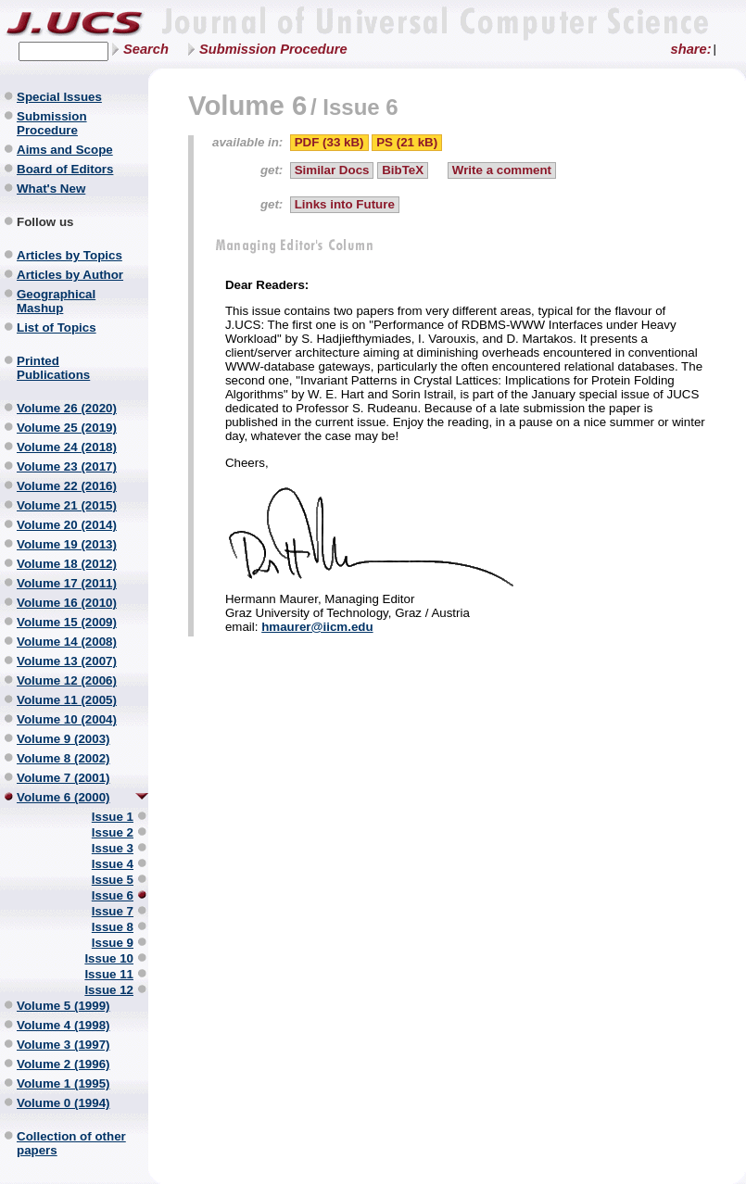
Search (146, 49)
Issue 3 (112, 848)
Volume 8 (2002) (63, 758)
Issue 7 (112, 911)
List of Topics (56, 327)
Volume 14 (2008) (67, 642)
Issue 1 (112, 817)
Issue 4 (112, 864)
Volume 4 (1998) (63, 1025)
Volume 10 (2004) (67, 719)
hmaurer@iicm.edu (317, 627)
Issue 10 (108, 958)
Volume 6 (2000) (63, 797)
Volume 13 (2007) (67, 661)
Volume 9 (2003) (63, 739)
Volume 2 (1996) (63, 1064)
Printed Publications (53, 368)
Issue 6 (112, 895)
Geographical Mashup (56, 301)
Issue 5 (112, 880)
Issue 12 (108, 990)
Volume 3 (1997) (63, 1045)
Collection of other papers (71, 1143)
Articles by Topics (69, 255)
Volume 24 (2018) (67, 447)
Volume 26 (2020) (67, 408)
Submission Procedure (273, 49)
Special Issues (59, 97)
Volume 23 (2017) (67, 466)
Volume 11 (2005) (67, 700)
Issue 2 (112, 832)
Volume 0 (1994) (63, 1103)
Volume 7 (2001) (63, 778)
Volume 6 (247, 105)
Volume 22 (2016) (67, 486)
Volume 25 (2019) (67, 428)
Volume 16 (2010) (67, 603)
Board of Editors (65, 169)
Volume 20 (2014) (67, 525)
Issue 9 (112, 943)
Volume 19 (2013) (67, 544)
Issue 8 (112, 927)
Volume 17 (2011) (67, 583)
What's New (51, 188)
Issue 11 (108, 974)
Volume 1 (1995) (63, 1083)
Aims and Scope (65, 150)
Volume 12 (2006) (67, 680)
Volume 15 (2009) (67, 622)
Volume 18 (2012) (67, 564)
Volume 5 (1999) (63, 1006)
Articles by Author (70, 275)
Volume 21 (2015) (67, 505)
